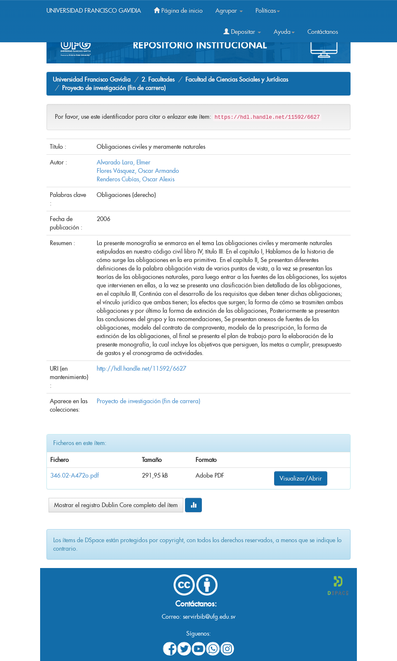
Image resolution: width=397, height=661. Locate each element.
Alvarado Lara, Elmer (123, 162)
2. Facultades (157, 79)
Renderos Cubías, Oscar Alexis (135, 179)
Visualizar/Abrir (301, 478)
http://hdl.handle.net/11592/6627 (141, 368)
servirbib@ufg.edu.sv (209, 616)
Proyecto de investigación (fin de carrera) (114, 88)
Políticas (268, 10)
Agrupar (229, 10)
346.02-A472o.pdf (74, 475)
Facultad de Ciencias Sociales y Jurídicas (236, 79)
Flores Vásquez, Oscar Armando (138, 171)
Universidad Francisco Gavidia (92, 79)
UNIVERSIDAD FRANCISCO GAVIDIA (93, 10)
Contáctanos (322, 32)
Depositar (242, 32)
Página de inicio (178, 10)
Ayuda (284, 32)
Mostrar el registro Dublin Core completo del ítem (116, 505)
